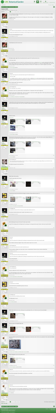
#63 (53, 220)
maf (2, 19)
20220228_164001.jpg (19, 359)
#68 (53, 293)
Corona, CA (6, 40)
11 (16, 11)
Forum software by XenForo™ (8, 411)
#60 (53, 174)
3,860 (6, 350)
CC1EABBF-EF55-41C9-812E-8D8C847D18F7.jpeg (38, 182)
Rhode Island (5, 204)
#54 (53, 69)
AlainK (11, 55)
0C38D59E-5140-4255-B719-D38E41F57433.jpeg (22, 142)
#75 (53, 399)
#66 (53, 265)
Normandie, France (5, 71)
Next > (18, 11)
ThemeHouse (13, 412)
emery (3, 64)
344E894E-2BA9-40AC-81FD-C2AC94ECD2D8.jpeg (38, 142)
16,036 (6, 171)
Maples (6, 10)
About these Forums (52, 2)
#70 (53, 322)
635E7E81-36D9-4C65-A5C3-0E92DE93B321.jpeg (22, 328)
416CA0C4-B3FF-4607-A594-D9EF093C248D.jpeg (38, 328)
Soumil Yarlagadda (3, 35)
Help (49, 410)
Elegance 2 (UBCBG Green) (4, 410)
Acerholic (11, 157)
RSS (54, 410)
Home (51, 410)
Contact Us (47, 410)
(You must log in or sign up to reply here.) (49, 403)
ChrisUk (11, 353)
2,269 (6, 23)
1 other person (25, 353)
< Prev (6, 11)
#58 (53, 133)
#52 (53, 40)
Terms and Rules (53, 411)
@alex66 (40, 62)
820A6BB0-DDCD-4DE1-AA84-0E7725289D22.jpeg (22, 126)
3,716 (6, 233)
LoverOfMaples (12, 10)
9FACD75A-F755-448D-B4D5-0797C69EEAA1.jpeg (22, 182)
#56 (53, 98)
